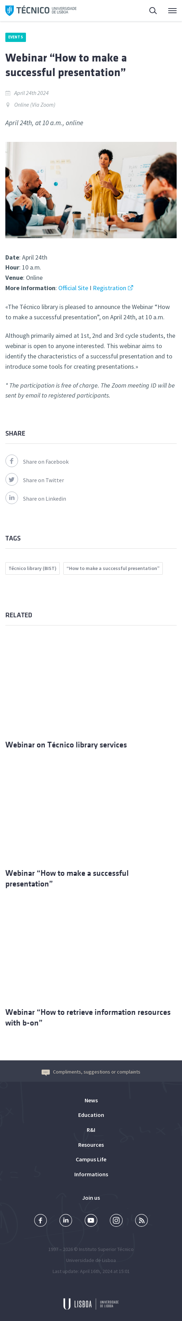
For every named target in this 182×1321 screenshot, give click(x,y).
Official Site (72, 288)
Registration (109, 288)
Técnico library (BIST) (33, 568)
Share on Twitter (34, 480)
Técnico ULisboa (40, 10)
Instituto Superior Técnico (106, 1249)
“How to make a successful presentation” (113, 568)
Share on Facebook (37, 461)
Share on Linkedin (35, 498)
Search (153, 11)
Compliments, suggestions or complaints (91, 1072)
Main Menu (172, 12)
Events (15, 36)
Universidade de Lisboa (91, 1260)
